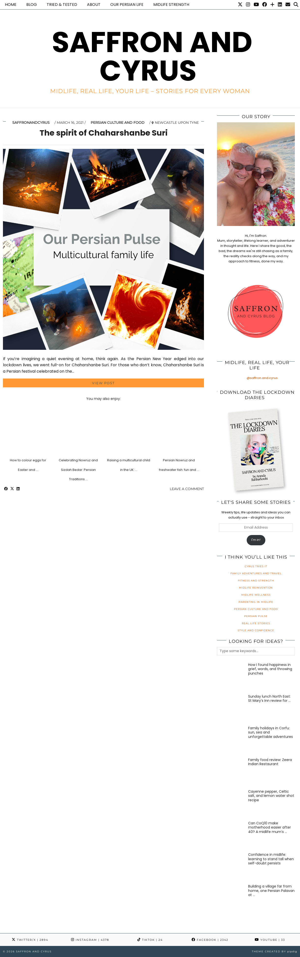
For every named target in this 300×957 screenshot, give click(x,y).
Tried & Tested (62, 4)
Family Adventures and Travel (256, 573)
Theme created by (274, 951)
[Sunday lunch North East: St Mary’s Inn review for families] (231, 708)
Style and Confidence (256, 630)
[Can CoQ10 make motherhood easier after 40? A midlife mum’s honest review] (231, 835)
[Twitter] (240, 4)
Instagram (90, 940)
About (93, 4)
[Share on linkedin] (18, 489)
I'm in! (255, 539)
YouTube (270, 940)
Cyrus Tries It (256, 566)
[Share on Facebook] (6, 489)
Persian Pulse (256, 616)
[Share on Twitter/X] (12, 489)
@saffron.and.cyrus (262, 378)
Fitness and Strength (256, 580)
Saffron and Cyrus (152, 56)
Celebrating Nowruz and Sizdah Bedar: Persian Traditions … (78, 469)
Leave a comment (187, 489)
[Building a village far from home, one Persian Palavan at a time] (231, 898)
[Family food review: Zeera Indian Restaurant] (231, 772)
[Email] (288, 4)
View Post (103, 383)
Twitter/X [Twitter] (30, 940)
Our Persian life (126, 4)
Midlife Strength (171, 4)
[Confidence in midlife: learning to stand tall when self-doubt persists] (231, 867)
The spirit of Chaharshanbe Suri (104, 132)
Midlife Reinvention (256, 587)
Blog (31, 4)
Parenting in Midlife (256, 602)
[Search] (296, 4)
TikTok (150, 940)
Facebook (210, 940)
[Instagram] (248, 4)
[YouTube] (256, 4)
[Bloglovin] (272, 4)
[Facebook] (264, 4)
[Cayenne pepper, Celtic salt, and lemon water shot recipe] (231, 803)
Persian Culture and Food (117, 122)
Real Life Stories (256, 623)
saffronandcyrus (31, 122)
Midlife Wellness (256, 594)
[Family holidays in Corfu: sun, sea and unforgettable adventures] (231, 740)
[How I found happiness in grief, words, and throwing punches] (231, 677)
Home (10, 4)
